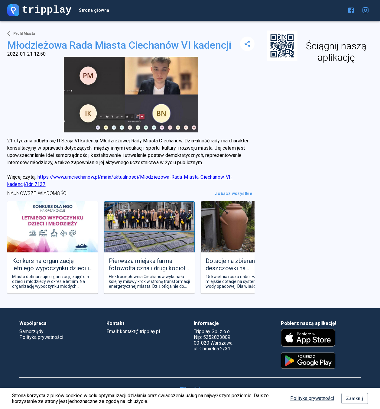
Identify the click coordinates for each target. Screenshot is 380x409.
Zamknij (355, 398)
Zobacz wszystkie (234, 193)
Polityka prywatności (312, 398)
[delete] (247, 44)
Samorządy (31, 331)
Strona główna (94, 10)
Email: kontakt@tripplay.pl (133, 331)
